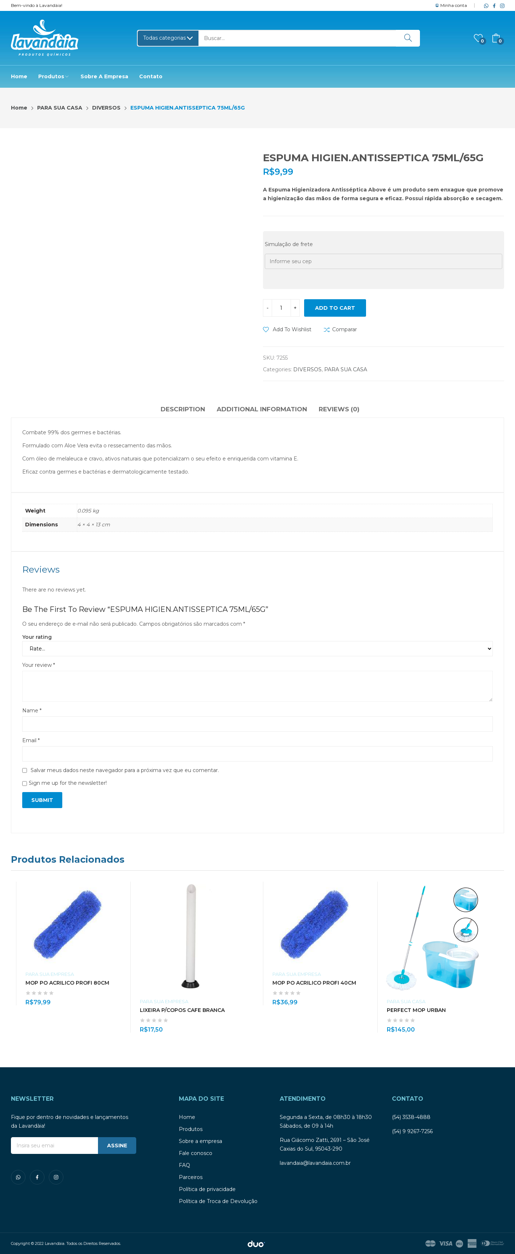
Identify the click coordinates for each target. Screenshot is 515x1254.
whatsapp (484, 5)
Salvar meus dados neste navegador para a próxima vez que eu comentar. (125, 770)
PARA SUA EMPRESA (49, 974)
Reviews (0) (339, 409)
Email (31, 740)
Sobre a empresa (200, 1141)
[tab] (183, 410)
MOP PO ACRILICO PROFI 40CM (314, 983)
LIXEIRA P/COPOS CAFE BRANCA (182, 1010)
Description (183, 409)
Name (32, 710)
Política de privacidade (207, 1189)
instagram (501, 5)
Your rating (37, 637)
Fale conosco (195, 1153)
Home (187, 1117)
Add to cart (335, 308)
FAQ (184, 1165)
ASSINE (117, 1145)
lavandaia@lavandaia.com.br (315, 1163)
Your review (38, 665)
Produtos (191, 1129)
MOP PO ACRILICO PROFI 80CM (67, 983)
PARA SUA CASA (345, 369)
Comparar (344, 329)
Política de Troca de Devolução (218, 1201)
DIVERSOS (307, 369)
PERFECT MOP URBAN (416, 1010)
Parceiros (191, 1177)
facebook (493, 5)
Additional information (262, 409)
